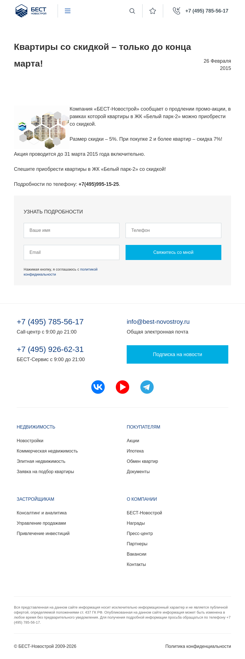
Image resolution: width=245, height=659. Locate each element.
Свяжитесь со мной (173, 252)
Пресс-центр (140, 533)
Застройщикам (35, 499)
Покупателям (143, 427)
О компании (142, 499)
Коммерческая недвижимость (47, 451)
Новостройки (30, 440)
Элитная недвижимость (41, 461)
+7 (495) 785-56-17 (50, 322)
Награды (136, 523)
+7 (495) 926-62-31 (50, 349)
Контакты (136, 564)
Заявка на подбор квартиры (45, 471)
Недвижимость (36, 427)
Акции (133, 440)
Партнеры (137, 543)
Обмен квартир (142, 461)
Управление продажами (41, 523)
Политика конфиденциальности (198, 646)
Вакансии (136, 554)
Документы (138, 471)
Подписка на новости (177, 354)
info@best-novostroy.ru (158, 321)
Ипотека (135, 451)
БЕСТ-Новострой (144, 512)
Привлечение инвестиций (43, 533)
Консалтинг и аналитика (42, 512)
